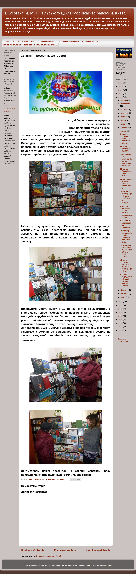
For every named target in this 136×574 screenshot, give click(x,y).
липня (124, 120)
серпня (124, 117)
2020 (120, 305)
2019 (120, 309)
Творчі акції (23, 41)
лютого (124, 294)
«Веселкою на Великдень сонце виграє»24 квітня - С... (126, 159)
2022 (120, 97)
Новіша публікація (32, 550)
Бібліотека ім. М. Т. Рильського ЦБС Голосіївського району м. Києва (65, 13)
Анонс (33, 41)
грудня (124, 100)
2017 (120, 316)
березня (125, 290)
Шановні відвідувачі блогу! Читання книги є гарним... (126, 280)
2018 (120, 312)
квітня (124, 131)
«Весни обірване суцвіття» (125, 148)
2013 (120, 330)
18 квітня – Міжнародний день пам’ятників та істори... (126, 197)
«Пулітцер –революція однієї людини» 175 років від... (126, 236)
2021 (120, 302)
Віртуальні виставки (91, 41)
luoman (87, 565)
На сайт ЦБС (9, 41)
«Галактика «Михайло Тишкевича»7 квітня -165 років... (126, 250)
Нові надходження (48, 41)
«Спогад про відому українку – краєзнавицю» (125, 183)
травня (124, 127)
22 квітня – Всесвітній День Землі (125, 172)
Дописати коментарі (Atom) (48, 556)
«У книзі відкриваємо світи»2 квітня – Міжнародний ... (126, 265)
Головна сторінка (65, 550)
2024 (120, 90)
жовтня (124, 109)
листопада (125, 104)
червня (124, 124)
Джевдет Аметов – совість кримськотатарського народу (126, 211)
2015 (120, 323)
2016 (120, 319)
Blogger (108, 565)
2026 (120, 83)
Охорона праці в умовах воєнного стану (125, 138)
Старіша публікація (98, 550)
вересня (125, 113)
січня (123, 297)
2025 (120, 86)
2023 (120, 94)
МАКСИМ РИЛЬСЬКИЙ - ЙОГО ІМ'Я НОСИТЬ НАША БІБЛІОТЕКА (30, 45)
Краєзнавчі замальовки (69, 41)
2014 (120, 327)
